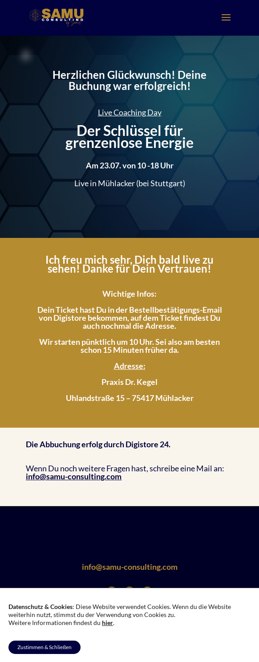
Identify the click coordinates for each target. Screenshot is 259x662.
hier (107, 622)
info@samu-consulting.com (73, 476)
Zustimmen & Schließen (44, 647)
